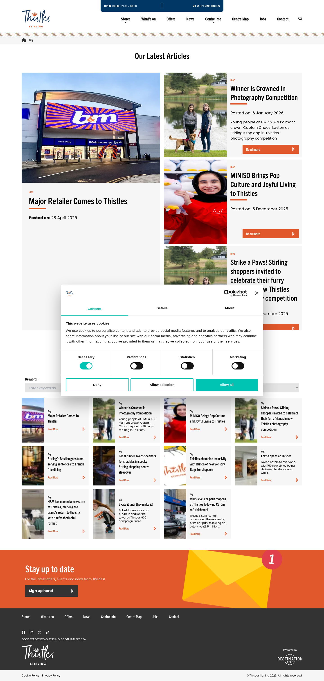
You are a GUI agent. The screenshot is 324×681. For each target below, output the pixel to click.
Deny (97, 385)
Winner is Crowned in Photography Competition (264, 92)
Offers (171, 18)
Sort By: (237, 379)
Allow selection (162, 385)
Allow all (227, 385)
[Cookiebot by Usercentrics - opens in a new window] (227, 293)
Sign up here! (51, 590)
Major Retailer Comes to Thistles (78, 200)
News (190, 18)
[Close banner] (256, 293)
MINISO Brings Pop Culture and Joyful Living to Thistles (263, 183)
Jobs (262, 18)
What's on (148, 18)
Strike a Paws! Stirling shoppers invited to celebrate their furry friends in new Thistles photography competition (263, 279)
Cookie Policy (30, 675)
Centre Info (213, 19)
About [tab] (229, 308)
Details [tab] (162, 308)
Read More (67, 429)
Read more (270, 149)
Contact (282, 18)
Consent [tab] (94, 309)
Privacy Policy (51, 675)
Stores (125, 19)
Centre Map (240, 18)
